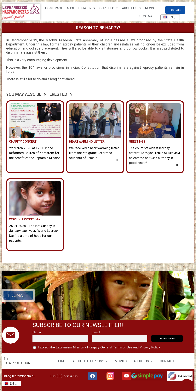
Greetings (137, 141)
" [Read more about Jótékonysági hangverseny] (57, 162)
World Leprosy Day (24, 219)
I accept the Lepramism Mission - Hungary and (97, 347)
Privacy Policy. (150, 347)
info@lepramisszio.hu (19, 376)
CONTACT (146, 16)
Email (96, 332)
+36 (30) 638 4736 (64, 376)
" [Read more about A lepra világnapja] (57, 245)
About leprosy (81, 8)
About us (131, 8)
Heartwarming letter (87, 141)
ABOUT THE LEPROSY (90, 361)
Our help (108, 8)
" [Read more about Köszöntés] (177, 167)
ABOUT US (143, 361)
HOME (61, 361)
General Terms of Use (116, 347)
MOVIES (121, 361)
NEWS (149, 8)
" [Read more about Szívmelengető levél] (117, 162)
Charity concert (23, 141)
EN (167, 17)
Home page (54, 8)
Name (36, 332)
